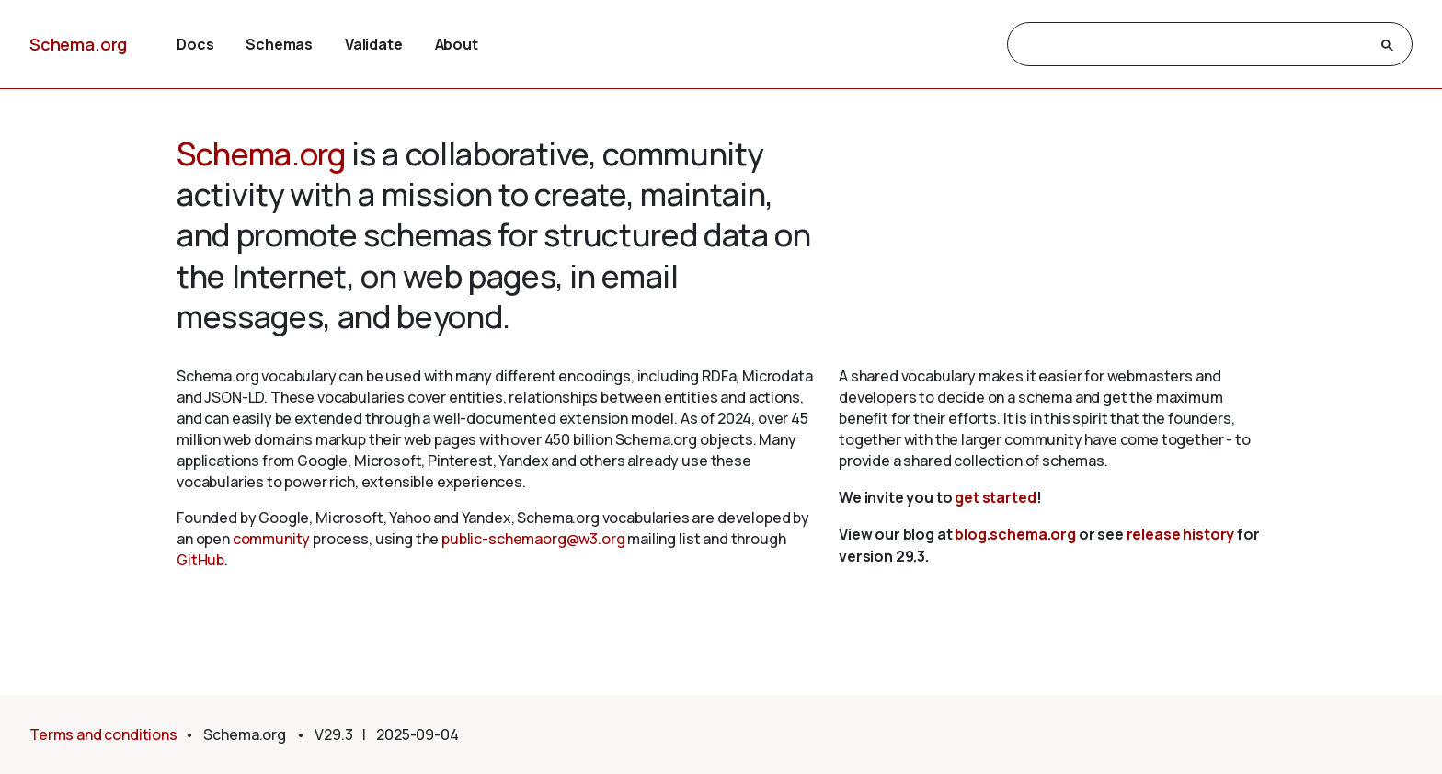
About (456, 44)
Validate (374, 44)
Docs (195, 44)
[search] (1193, 45)
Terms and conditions (103, 734)
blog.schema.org (1015, 534)
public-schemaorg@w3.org (532, 539)
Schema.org (78, 44)
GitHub (200, 560)
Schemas (279, 44)
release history (1181, 534)
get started (995, 497)
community (272, 539)
